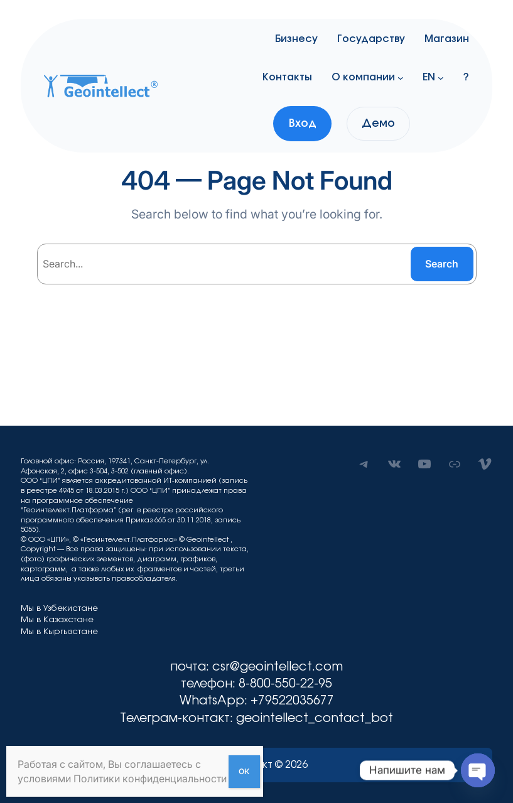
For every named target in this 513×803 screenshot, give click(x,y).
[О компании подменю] (400, 77)
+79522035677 (292, 700)
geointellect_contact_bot (314, 718)
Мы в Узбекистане (59, 609)
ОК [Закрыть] (244, 771)
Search (441, 263)
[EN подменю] (441, 77)
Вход (302, 123)
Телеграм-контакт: (178, 718)
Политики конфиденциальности (150, 778)
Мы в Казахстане (57, 620)
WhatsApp (212, 700)
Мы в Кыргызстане (59, 632)
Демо (378, 123)
